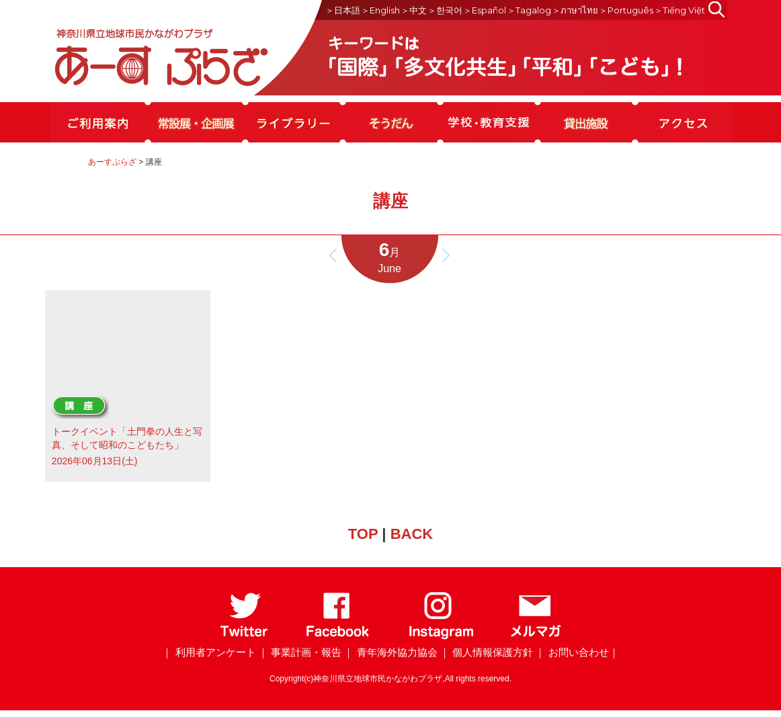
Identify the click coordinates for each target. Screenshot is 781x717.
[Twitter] (244, 636)
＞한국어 (444, 10)
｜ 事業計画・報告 (299, 652)
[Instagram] (440, 636)
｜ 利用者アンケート (208, 652)
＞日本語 (342, 10)
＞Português (626, 10)
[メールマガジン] (535, 636)
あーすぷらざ (112, 162)
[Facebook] (337, 636)
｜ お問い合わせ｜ (576, 652)
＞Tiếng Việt (679, 10)
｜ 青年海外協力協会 (390, 652)
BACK (412, 533)
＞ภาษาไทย (575, 10)
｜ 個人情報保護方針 (486, 652)
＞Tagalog (529, 10)
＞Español (484, 10)
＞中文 (414, 10)
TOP (363, 533)
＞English (380, 10)
